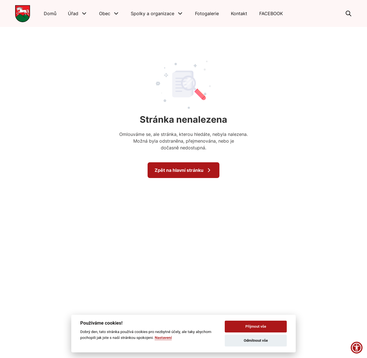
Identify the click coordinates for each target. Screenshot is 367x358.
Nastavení (163, 337)
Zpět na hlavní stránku (183, 170)
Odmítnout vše (256, 340)
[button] (77, 13)
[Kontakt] (239, 13)
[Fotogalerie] (207, 13)
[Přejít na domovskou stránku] (22, 13)
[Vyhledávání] (348, 13)
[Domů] (50, 13)
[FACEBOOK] (271, 13)
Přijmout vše (256, 326)
